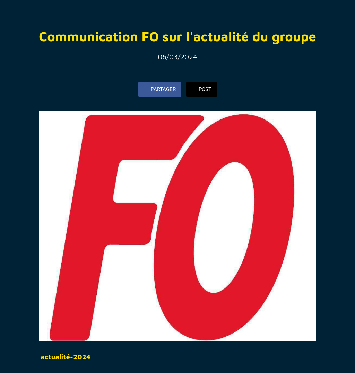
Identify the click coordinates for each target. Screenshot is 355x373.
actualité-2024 (65, 357)
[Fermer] (11, 11)
